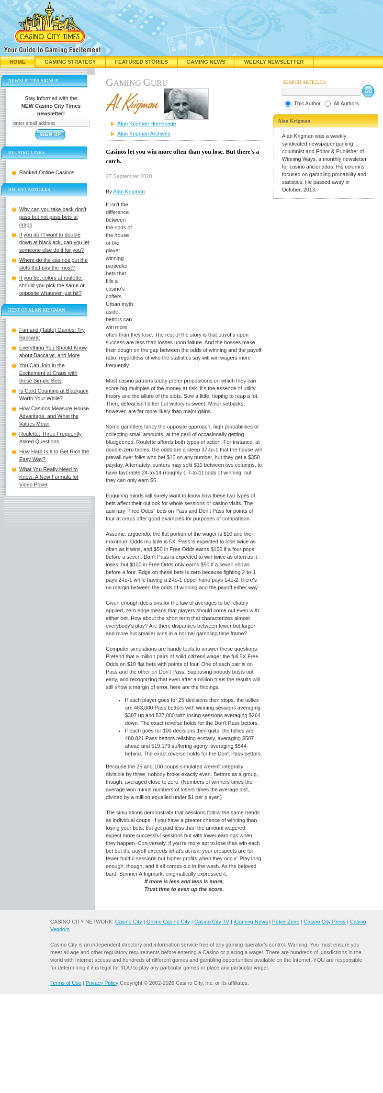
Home (17, 62)
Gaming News (206, 62)
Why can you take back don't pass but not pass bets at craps (52, 216)
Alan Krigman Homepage (146, 123)
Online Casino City (168, 921)
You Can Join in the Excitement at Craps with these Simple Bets (48, 372)
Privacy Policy (102, 983)
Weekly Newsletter (274, 62)
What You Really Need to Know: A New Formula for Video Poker (49, 476)
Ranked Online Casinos (47, 172)
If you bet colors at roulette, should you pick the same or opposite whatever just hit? (52, 285)
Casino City (128, 921)
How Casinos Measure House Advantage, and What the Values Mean (54, 416)
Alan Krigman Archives (143, 133)
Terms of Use (65, 983)
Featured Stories (141, 62)
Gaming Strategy (70, 62)
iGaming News (251, 921)
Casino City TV (211, 921)
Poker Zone (285, 921)
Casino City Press (324, 921)
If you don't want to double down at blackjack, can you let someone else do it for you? (54, 242)
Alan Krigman (129, 191)
